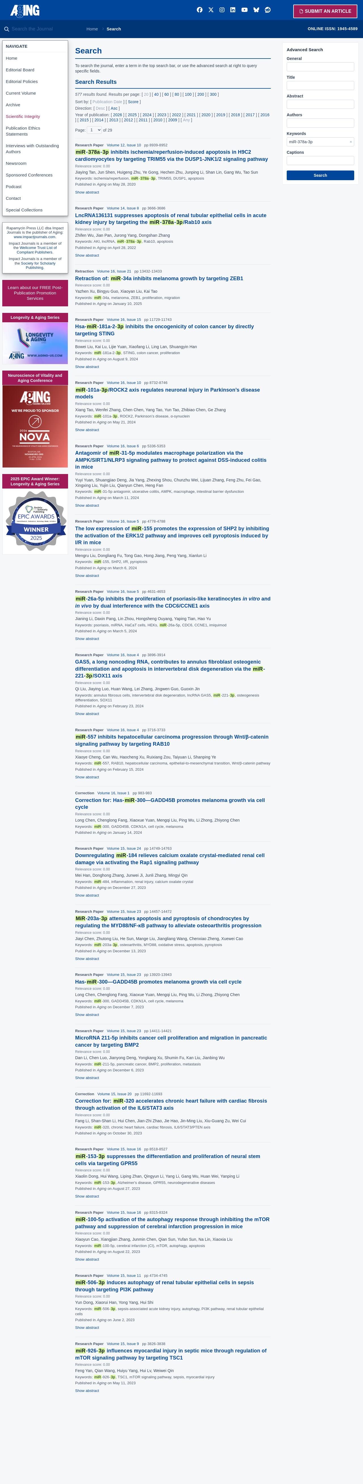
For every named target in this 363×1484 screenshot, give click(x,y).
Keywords (296, 133)
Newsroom (16, 163)
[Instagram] (222, 10)
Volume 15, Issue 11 (124, 1275)
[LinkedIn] (232, 10)
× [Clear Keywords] (351, 142)
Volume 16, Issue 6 (123, 446)
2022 (176, 115)
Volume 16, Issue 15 (124, 319)
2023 (161, 115)
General (294, 58)
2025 (132, 115)
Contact (13, 198)
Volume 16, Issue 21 (114, 271)
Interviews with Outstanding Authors (32, 148)
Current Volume (21, 93)
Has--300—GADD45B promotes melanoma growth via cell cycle (158, 982)
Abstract (295, 96)
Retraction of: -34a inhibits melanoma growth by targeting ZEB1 (159, 278)
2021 (191, 115)
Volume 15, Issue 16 (124, 1149)
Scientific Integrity (23, 116)
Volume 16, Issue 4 (123, 655)
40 (156, 94)
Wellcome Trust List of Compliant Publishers (37, 250)
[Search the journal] (45, 29)
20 (146, 94)
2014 (99, 120)
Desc (100, 108)
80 (177, 94)
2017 (250, 115)
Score (133, 101)
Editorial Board (20, 69)
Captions (295, 152)
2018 (235, 115)
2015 (84, 120)
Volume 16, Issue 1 (113, 793)
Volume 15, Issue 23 (124, 911)
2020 (206, 115)
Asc (114, 108)
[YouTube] (244, 10)
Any (186, 120)
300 (213, 94)
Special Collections (24, 209)
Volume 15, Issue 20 (114, 1094)
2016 (264, 115)
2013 (113, 120)
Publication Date (107, 101)
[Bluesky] (256, 10)
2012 (128, 120)
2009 (172, 120)
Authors (294, 115)
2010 (157, 120)
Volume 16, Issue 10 (124, 383)
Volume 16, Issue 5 (123, 521)
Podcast (14, 186)
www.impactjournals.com (34, 237)
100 (188, 94)
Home (92, 28)
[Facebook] (199, 10)
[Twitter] (211, 10)
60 (166, 94)
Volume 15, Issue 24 (124, 848)
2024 (147, 115)
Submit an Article (325, 11)
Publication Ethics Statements (23, 131)
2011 (143, 120)
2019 (220, 115)
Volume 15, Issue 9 (123, 1344)
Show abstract (87, 192)
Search (320, 175)
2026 (117, 115)
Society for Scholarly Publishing (38, 265)
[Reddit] (268, 10)
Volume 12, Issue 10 (124, 145)
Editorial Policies (22, 81)
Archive (13, 104)
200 (200, 94)
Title (291, 77)
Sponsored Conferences (29, 174)
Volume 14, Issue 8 (123, 208)
